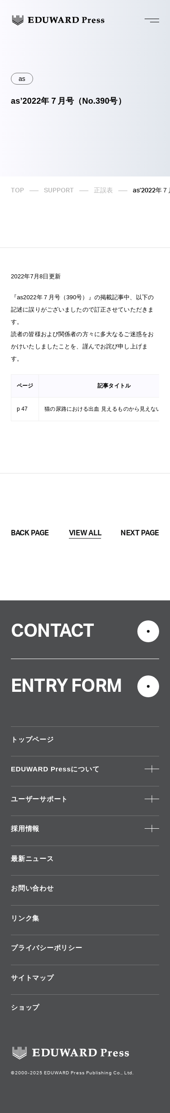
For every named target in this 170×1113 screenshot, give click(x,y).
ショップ (25, 1007)
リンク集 (25, 918)
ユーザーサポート (39, 799)
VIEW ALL (85, 533)
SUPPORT (59, 190)
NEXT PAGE (140, 533)
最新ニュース (32, 858)
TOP (17, 190)
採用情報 (25, 828)
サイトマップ (32, 978)
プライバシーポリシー (47, 948)
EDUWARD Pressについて (55, 769)
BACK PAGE (30, 533)
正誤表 (103, 190)
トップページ (32, 739)
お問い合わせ (32, 888)
